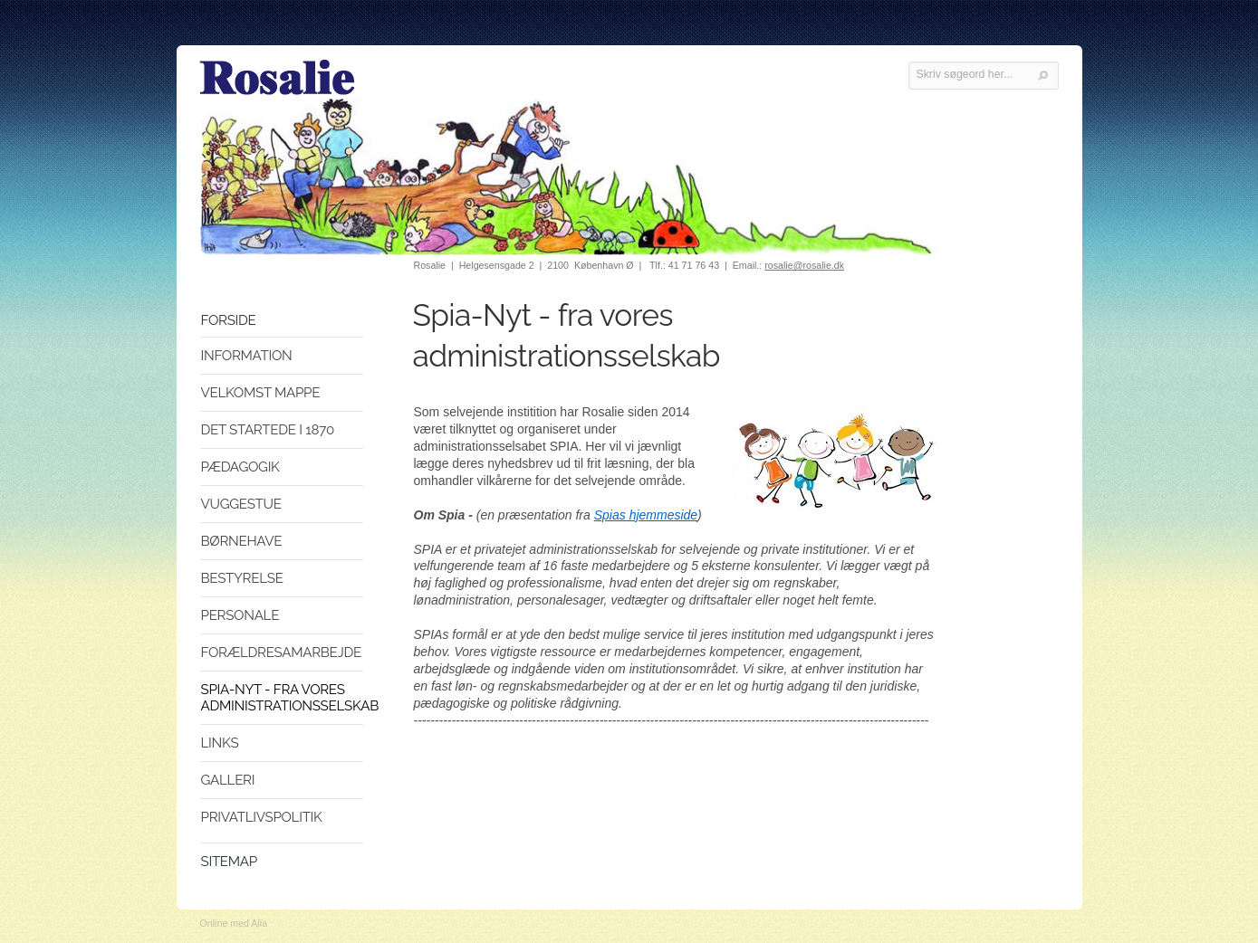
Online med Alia (234, 923)
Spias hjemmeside (645, 515)
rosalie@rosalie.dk (804, 265)
